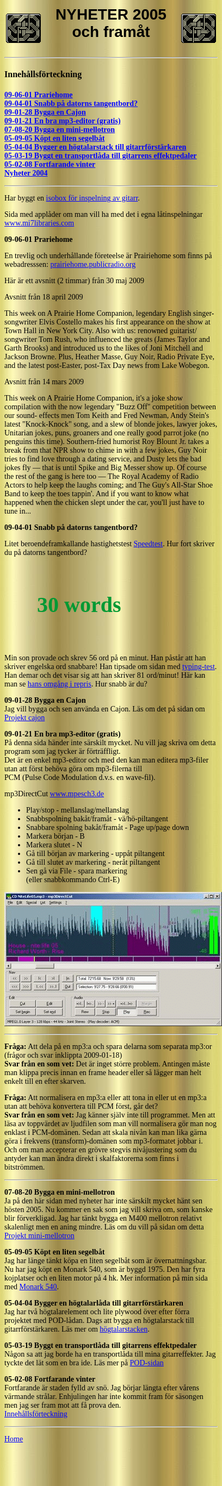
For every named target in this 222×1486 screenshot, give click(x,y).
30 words (79, 604)
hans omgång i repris (59, 684)
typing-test (198, 667)
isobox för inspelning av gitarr (92, 198)
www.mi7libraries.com (39, 223)
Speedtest (148, 544)
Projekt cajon (24, 718)
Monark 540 (38, 1287)
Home (13, 1439)
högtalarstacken (123, 1329)
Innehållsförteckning (43, 74)
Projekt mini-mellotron (39, 1236)
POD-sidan (147, 1363)
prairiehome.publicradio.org (92, 264)
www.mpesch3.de (77, 794)
